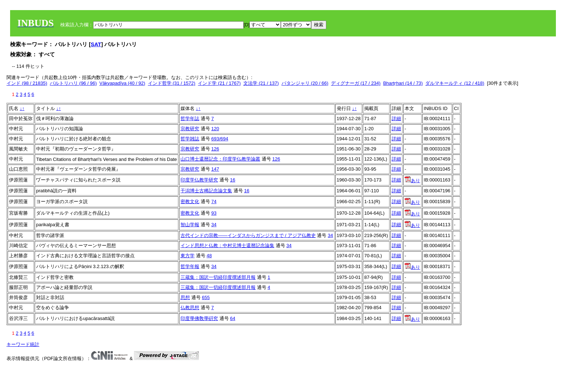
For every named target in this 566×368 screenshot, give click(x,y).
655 (206, 297)
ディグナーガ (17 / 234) (355, 83)
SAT (96, 44)
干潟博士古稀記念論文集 (206, 190)
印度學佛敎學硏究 (199, 318)
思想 (185, 297)
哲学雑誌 (189, 138)
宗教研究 (189, 128)
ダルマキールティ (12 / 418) (454, 83)
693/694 (219, 138)
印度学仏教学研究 (199, 180)
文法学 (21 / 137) (261, 83)
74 (213, 201)
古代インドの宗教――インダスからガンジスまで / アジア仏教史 (248, 235)
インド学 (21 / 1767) (219, 83)
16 (232, 180)
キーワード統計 (22, 344)
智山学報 (189, 224)
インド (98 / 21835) (26, 83)
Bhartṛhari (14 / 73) (403, 83)
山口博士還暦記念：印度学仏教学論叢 (220, 159)
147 (215, 169)
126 (215, 149)
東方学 (187, 255)
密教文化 (189, 201)
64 (232, 318)
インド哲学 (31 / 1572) (172, 83)
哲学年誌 (189, 118)
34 (213, 224)
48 (209, 255)
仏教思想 (189, 307)
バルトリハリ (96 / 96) (73, 83)
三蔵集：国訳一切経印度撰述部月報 (218, 277)
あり (412, 180)
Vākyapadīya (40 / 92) (122, 83)
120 (215, 128)
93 (213, 213)
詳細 (396, 118)
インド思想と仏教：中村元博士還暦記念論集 (227, 245)
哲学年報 (189, 266)
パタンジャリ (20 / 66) (305, 83)
